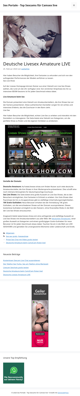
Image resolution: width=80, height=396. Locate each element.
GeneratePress (63, 393)
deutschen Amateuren (61, 218)
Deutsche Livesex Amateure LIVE (16, 274)
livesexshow (23, 236)
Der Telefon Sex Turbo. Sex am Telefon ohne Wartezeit (25, 264)
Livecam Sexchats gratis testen (16, 267)
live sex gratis (11, 236)
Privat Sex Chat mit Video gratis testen (22, 239)
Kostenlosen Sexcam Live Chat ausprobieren (21, 260)
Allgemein (10, 233)
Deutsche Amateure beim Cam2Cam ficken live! (26, 242)
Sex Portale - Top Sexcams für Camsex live (30, 5)
